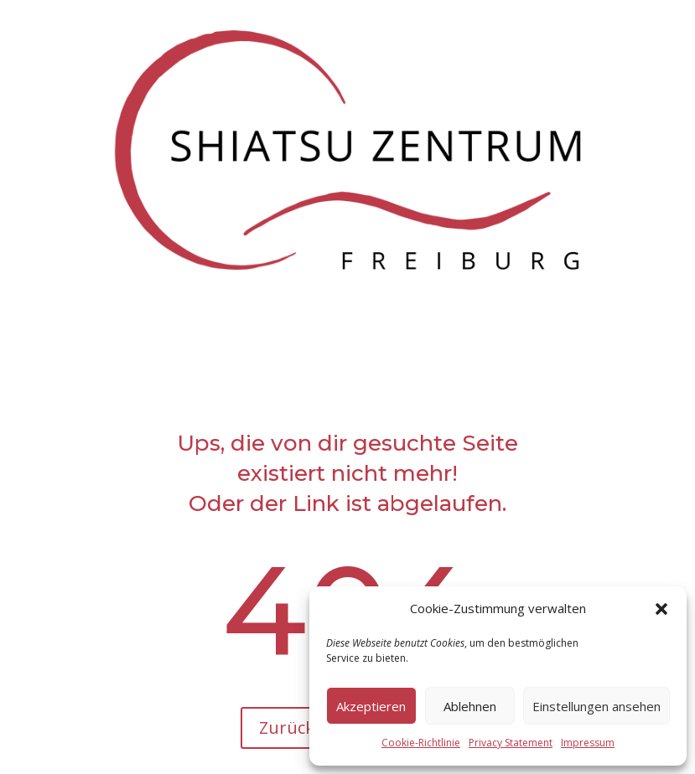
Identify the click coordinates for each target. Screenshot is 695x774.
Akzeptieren (371, 706)
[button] (661, 609)
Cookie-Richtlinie (420, 742)
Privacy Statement (510, 742)
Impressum (588, 742)
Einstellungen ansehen (596, 706)
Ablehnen (469, 706)
